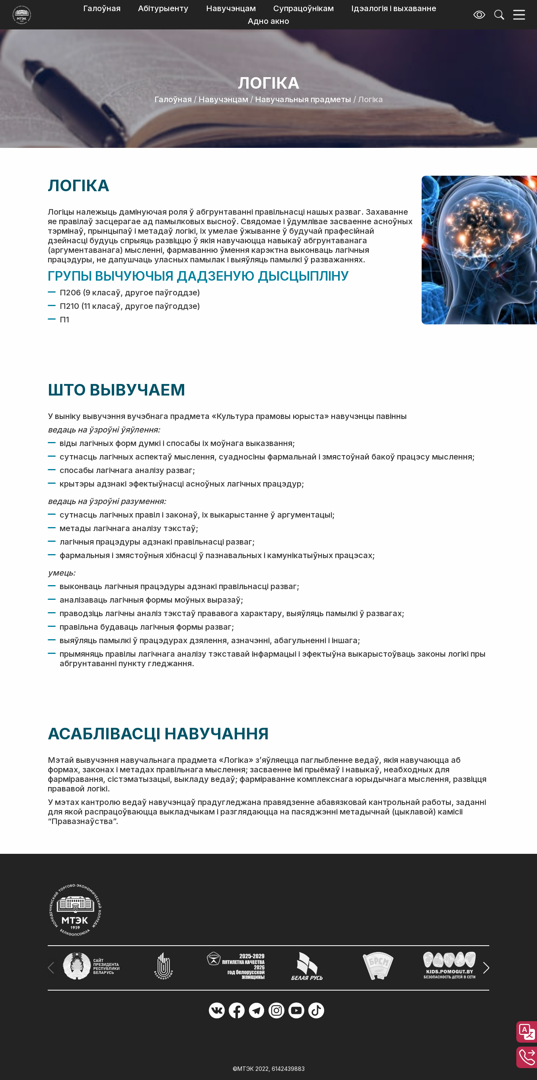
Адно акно (268, 21)
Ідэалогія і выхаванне (393, 8)
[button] (484, 968)
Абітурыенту (163, 8)
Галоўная (102, 8)
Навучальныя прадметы (303, 99)
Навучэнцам (231, 8)
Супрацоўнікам (303, 8)
